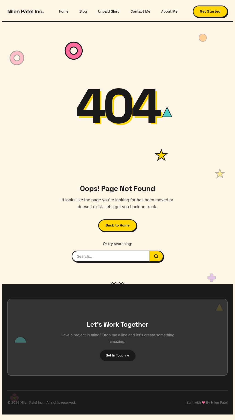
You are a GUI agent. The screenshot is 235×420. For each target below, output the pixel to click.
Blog (83, 11)
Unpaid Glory (109, 11)
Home (63, 11)
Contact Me (140, 11)
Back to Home (117, 226)
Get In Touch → (117, 358)
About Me (169, 11)
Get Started (210, 11)
